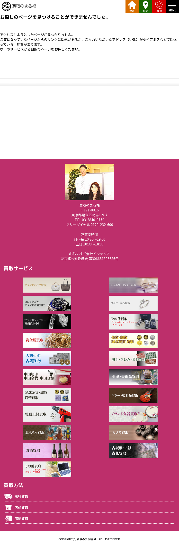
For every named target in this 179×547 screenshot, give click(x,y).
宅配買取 (21, 518)
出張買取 (21, 496)
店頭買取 (21, 507)
